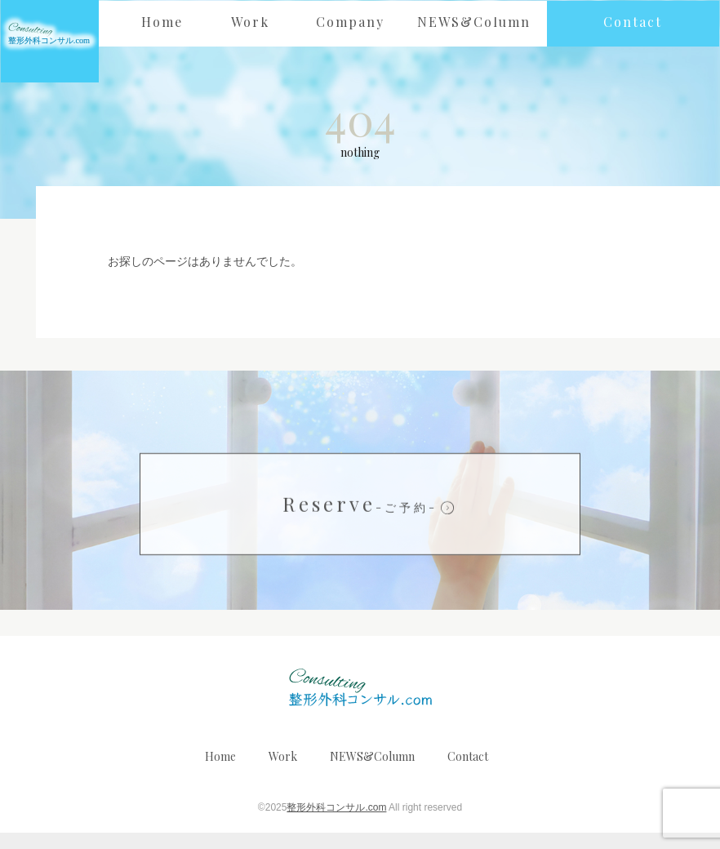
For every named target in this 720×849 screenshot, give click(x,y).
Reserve (360, 521)
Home (220, 772)
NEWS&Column (372, 772)
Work (283, 772)
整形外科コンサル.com (336, 823)
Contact (467, 772)
